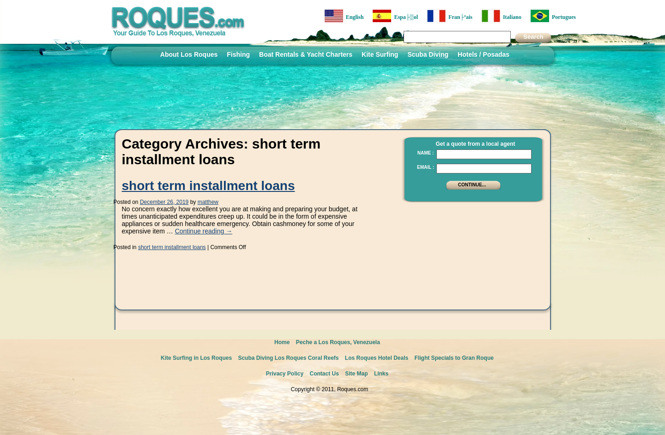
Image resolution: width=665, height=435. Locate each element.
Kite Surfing (380, 54)
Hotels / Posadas (483, 54)
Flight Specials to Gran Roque (454, 358)
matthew (208, 202)
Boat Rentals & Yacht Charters (305, 54)
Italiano (501, 16)
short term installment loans (208, 186)
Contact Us (324, 373)
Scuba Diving (427, 54)
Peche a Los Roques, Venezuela (338, 342)
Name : (425, 152)
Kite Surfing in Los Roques (196, 358)
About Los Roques (189, 54)
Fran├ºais (449, 16)
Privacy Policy (284, 373)
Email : (425, 167)
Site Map (356, 373)
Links (381, 373)
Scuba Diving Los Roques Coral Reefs (288, 358)
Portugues (553, 16)
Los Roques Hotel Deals (376, 358)
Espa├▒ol (395, 16)
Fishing (238, 54)
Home (282, 342)
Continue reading (204, 231)
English (344, 16)
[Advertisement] (470, 265)
